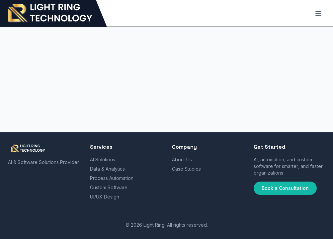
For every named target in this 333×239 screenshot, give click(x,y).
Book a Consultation (285, 188)
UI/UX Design (104, 196)
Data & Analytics (107, 169)
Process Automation (111, 178)
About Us (182, 159)
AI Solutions (102, 159)
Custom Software (108, 187)
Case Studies (186, 169)
